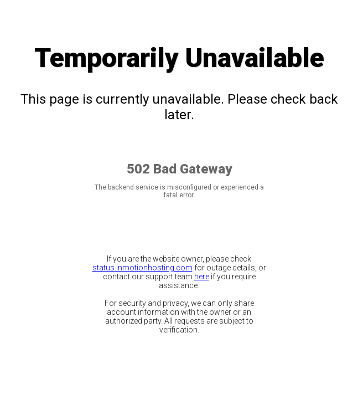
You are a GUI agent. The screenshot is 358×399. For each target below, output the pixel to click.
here (201, 276)
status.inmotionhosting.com (142, 267)
